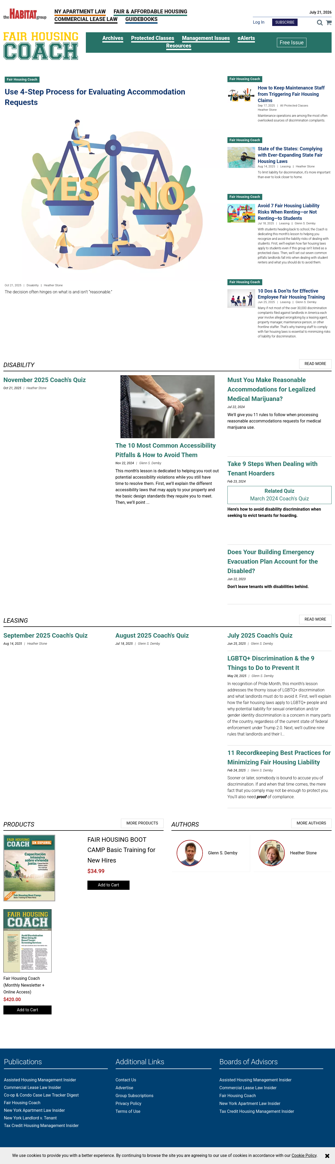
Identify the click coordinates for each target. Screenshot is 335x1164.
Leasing (285, 166)
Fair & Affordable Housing (150, 11)
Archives (112, 38)
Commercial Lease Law (86, 19)
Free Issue (292, 42)
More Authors (311, 823)
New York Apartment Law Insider (34, 1110)
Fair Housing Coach (22, 79)
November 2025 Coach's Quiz (44, 380)
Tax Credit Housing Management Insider (41, 1125)
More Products (142, 823)
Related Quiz (279, 491)
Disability (33, 285)
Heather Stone (303, 852)
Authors (185, 824)
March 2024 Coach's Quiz (279, 498)
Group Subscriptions (135, 1095)
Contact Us (126, 1079)
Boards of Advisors (248, 1062)
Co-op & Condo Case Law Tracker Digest (41, 1095)
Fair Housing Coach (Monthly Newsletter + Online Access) (23, 985)
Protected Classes (152, 38)
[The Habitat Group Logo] (25, 13)
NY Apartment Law (80, 11)
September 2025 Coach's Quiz (45, 635)
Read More (315, 363)
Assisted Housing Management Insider (40, 1080)
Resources (178, 46)
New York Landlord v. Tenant (30, 1118)
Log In (258, 22)
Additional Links (140, 1062)
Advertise (124, 1087)
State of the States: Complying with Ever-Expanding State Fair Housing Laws (290, 155)
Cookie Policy (304, 1155)
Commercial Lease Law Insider (32, 1087)
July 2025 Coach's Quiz (260, 635)
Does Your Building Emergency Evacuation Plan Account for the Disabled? (272, 561)
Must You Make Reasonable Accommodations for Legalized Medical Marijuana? (271, 389)
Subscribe (284, 22)
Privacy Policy (129, 1103)
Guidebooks (141, 19)
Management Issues (206, 38)
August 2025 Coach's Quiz (152, 635)
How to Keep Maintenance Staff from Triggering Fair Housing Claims (291, 94)
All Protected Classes (294, 105)
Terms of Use (128, 1111)
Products (18, 824)
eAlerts (246, 38)
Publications (23, 1062)
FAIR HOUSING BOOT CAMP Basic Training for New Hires (121, 850)
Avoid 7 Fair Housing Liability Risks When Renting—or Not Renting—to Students (289, 212)
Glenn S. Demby (222, 852)
